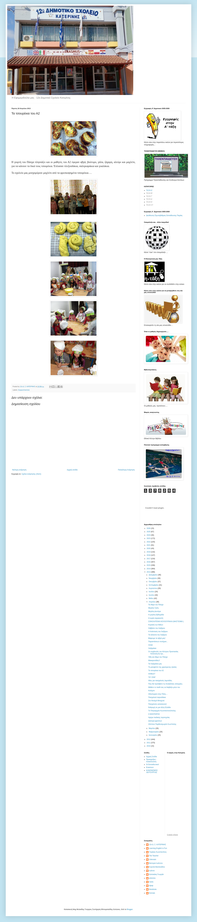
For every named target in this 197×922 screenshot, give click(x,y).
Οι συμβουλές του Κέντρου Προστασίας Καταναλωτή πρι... (163, 653)
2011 (149, 743)
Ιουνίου (152, 595)
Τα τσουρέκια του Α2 (156, 671)
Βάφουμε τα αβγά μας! (156, 638)
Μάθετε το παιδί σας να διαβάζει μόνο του (164, 687)
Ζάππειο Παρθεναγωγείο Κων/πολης (162, 724)
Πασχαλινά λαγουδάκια (157, 697)
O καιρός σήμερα (172, 834)
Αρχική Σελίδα (151, 757)
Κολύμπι (151, 691)
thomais (152, 893)
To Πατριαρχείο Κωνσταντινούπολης (162, 711)
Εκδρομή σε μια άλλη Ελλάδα (159, 707)
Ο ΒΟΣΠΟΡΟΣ (154, 714)
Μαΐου (151, 598)
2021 (149, 545)
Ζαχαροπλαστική (24, 390)
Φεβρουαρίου (154, 732)
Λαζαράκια (152, 648)
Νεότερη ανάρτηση (19, 470)
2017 (149, 559)
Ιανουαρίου (153, 735)
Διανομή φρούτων (155, 721)
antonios (152, 878)
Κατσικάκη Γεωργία (156, 874)
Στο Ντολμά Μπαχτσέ (156, 701)
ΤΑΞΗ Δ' (149, 199)
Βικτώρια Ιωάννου (156, 863)
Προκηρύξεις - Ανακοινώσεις (151, 760)
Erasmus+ (150, 767)
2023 (149, 538)
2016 (149, 562)
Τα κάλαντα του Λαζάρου (157, 635)
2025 (149, 532)
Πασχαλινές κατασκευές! (157, 704)
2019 (149, 552)
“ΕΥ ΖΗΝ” (152, 677)
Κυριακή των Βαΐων (155, 625)
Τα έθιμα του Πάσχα (155, 605)
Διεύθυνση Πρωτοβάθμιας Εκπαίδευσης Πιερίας (164, 215)
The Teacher (154, 856)
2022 (149, 542)
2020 (149, 548)
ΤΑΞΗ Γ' (149, 196)
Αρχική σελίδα (72, 470)
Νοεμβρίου (153, 578)
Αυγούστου (153, 588)
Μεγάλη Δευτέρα (154, 611)
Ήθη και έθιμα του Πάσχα (157, 657)
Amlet (150, 645)
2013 (149, 572)
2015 (149, 565)
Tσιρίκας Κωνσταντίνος (158, 852)
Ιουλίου (152, 592)
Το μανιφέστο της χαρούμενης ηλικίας (162, 667)
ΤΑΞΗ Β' (149, 193)
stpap (151, 886)
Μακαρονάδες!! (154, 660)
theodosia (152, 889)
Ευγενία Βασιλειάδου (157, 867)
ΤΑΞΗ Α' (149, 190)
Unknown (152, 859)
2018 (149, 555)
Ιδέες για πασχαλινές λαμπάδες (160, 681)
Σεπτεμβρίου (154, 585)
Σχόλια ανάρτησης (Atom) (31, 474)
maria (151, 882)
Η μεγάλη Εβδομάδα (156, 615)
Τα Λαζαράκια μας (155, 664)
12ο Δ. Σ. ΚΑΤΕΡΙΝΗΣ (157, 845)
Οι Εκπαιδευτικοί (152, 764)
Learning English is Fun (158, 848)
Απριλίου (152, 602)
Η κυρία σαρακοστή (155, 618)
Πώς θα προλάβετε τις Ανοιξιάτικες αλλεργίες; (165, 684)
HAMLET (151, 674)
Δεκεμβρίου (153, 575)
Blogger (130, 909)
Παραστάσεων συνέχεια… (158, 642)
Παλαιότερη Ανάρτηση (126, 470)
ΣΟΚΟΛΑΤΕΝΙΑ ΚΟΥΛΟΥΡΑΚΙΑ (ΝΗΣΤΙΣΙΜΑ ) (166, 621)
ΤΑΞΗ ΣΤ (149, 205)
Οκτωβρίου (153, 582)
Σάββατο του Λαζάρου (156, 628)
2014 (149, 569)
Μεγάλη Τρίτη (153, 608)
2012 (149, 739)
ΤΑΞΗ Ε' (149, 202)
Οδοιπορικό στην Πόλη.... (158, 694)
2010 (149, 746)
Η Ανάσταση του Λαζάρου (158, 631)
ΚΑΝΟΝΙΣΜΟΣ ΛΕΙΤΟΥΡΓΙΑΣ (152, 771)
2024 (149, 535)
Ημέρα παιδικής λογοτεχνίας (159, 717)
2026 (149, 528)
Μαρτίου (152, 728)
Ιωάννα (152, 871)
